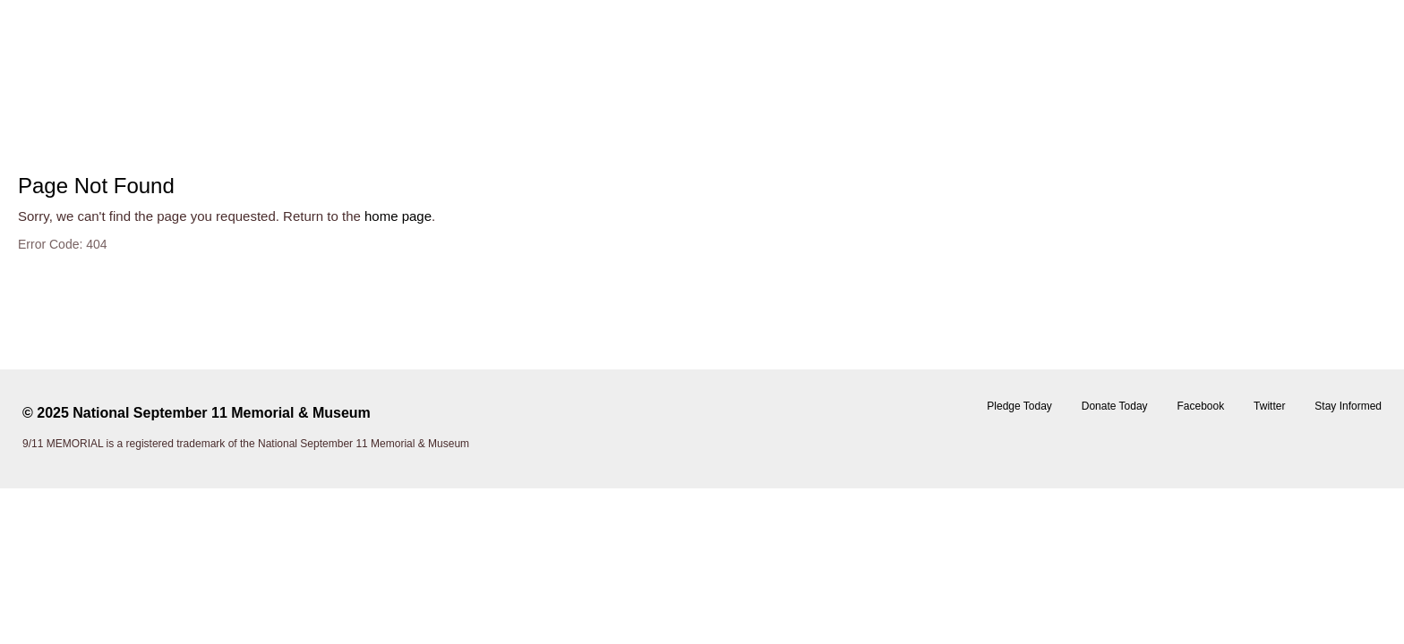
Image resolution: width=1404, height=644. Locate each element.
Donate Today (1115, 406)
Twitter (1269, 406)
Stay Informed (1348, 406)
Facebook (1200, 406)
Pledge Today (1019, 406)
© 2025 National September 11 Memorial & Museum (196, 412)
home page (398, 216)
